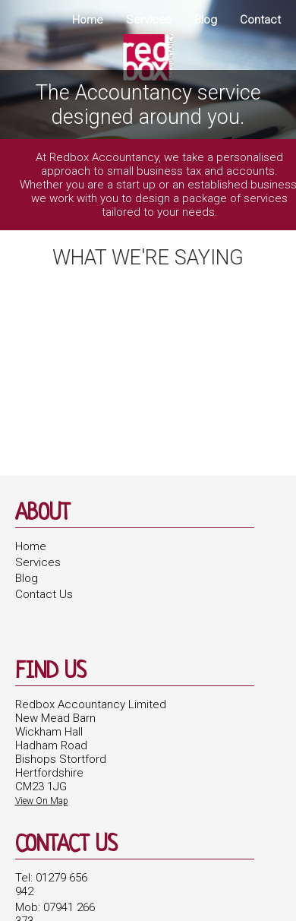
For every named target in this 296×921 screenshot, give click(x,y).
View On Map (41, 801)
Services (149, 20)
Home (87, 20)
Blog (205, 20)
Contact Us (44, 594)
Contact (260, 20)
